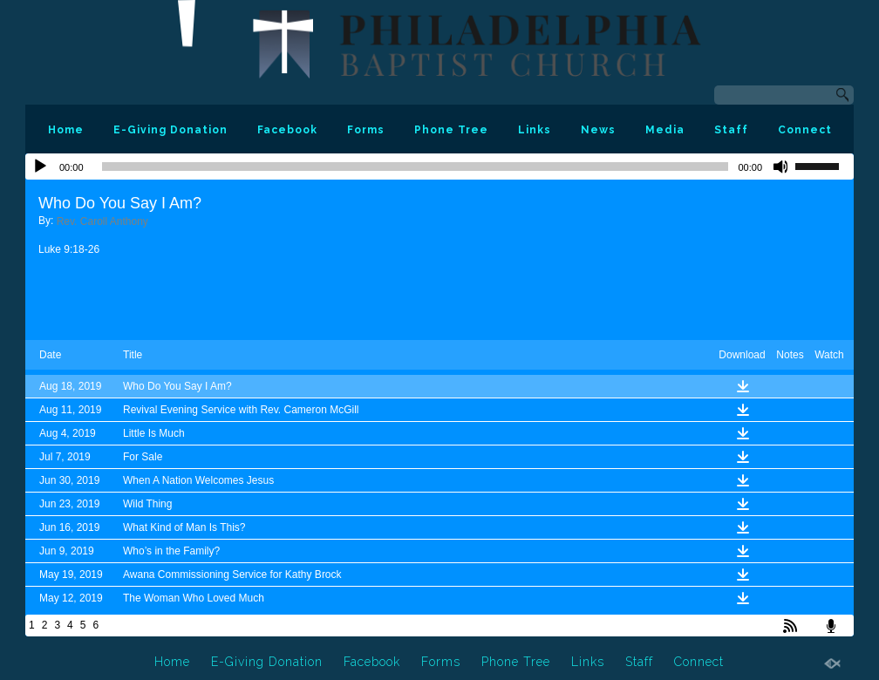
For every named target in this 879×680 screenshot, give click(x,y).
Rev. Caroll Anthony (102, 221)
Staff (731, 130)
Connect (805, 130)
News (598, 130)
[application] (439, 166)
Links (534, 130)
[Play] (40, 166)
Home (66, 130)
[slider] (415, 166)
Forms (366, 130)
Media (665, 130)
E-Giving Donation (170, 130)
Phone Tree (451, 130)
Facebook (287, 130)
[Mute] (781, 166)
